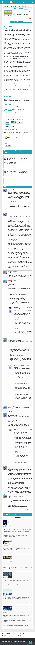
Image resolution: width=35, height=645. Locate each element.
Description (6, 21)
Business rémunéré (10, 6)
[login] (32, 2)
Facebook (20, 635)
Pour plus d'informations (24, 642)
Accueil (5, 6)
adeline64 (20, 155)
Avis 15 (20, 21)
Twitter (19, 636)
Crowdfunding (17, 6)
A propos (4, 635)
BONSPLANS (6, 155)
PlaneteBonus (16, 307)
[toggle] (2, 2)
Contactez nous (5, 636)
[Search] (22, 2)
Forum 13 (13, 21)
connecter (22, 512)
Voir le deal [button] (6, 18)
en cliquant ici (17, 353)
